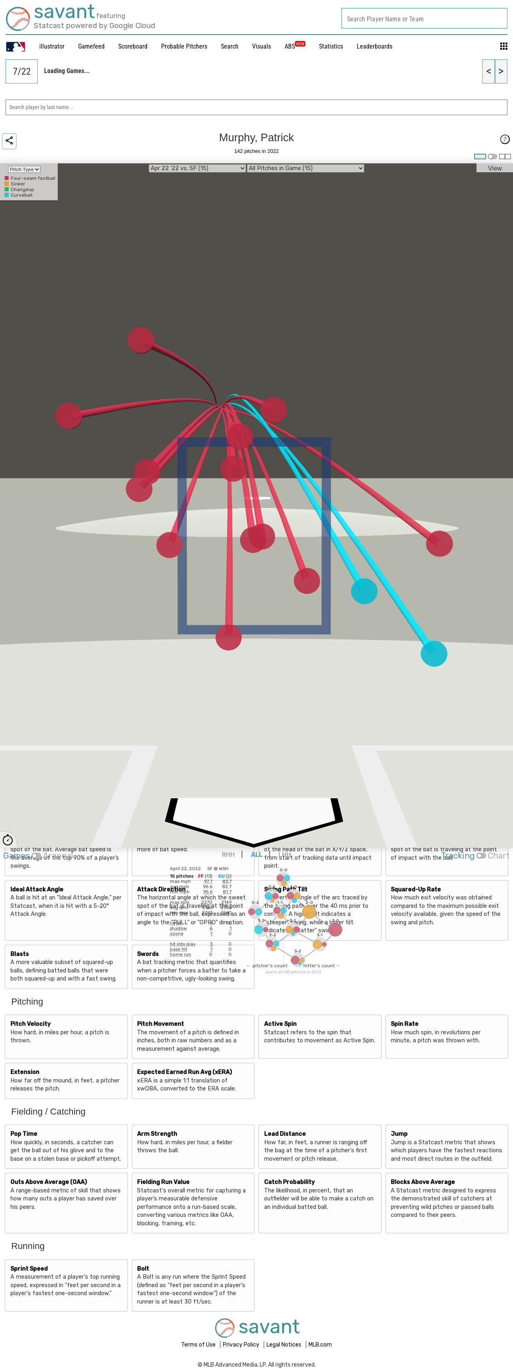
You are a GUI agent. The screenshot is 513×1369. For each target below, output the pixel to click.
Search (229, 46)
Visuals (261, 46)
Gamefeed (91, 46)
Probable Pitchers (184, 46)
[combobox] (424, 18)
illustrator (52, 46)
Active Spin (280, 1024)
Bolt (143, 1268)
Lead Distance (285, 1134)
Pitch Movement (160, 1024)
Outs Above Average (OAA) (48, 1182)
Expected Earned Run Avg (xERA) (184, 1072)
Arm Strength (157, 1134)
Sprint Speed (29, 1268)
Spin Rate (404, 1024)
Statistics (331, 46)
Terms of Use (199, 1344)
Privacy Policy (242, 1344)
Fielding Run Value (163, 1182)
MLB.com (320, 1344)
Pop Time (23, 1134)
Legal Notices (285, 1344)
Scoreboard (132, 46)
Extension (24, 1072)
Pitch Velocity (30, 1024)
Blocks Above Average (423, 1182)
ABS (295, 46)
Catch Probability (289, 1182)
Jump (399, 1134)
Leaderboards (374, 46)
